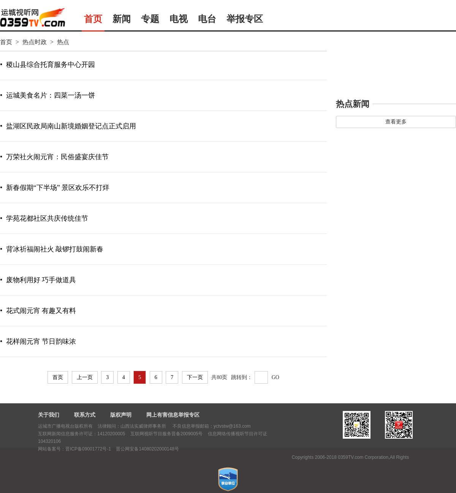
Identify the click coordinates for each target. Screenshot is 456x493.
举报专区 (244, 19)
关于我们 (48, 415)
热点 (63, 42)
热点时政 (34, 42)
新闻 (121, 19)
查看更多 (396, 122)
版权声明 (120, 415)
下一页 (195, 377)
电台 (207, 19)
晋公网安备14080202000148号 (147, 449)
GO (275, 377)
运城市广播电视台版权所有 (65, 426)
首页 (93, 19)
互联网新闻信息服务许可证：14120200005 (81, 433)
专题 (150, 19)
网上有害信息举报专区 (173, 415)
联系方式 (84, 415)
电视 (178, 19)
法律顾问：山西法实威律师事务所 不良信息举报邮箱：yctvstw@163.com (174, 426)
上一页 (85, 377)
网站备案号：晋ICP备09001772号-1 (74, 449)
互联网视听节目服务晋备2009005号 (166, 433)
